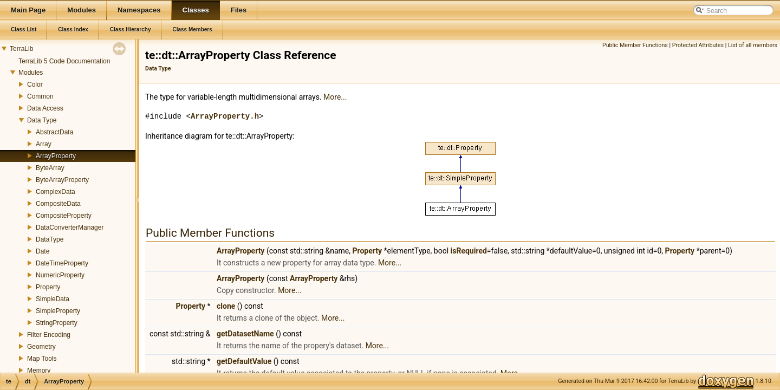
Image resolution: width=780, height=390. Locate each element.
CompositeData (58, 203)
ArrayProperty (56, 156)
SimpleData (52, 299)
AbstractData (54, 132)
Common (40, 96)
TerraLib (21, 49)
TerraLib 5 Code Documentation (64, 61)
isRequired (469, 250)
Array (43, 144)
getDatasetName (245, 333)
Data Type (41, 120)
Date (42, 251)
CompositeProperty (64, 215)
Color (35, 84)
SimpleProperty (58, 311)
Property (48, 287)
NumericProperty (60, 275)
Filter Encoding (48, 335)
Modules (30, 72)
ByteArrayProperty (62, 180)
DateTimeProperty (62, 263)
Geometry (41, 346)
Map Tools (41, 358)
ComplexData (55, 192)
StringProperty (56, 323)
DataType (49, 239)
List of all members (752, 45)
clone (226, 306)
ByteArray (50, 168)
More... (335, 97)
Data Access (45, 108)
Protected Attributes (698, 45)
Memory (38, 370)
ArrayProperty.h (225, 116)
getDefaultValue (244, 361)
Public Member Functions (635, 45)
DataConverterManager (69, 227)
